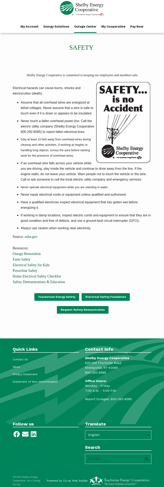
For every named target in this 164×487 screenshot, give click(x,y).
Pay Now (137, 26)
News (16, 366)
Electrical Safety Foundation (105, 296)
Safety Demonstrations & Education (39, 282)
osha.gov (31, 237)
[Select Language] (118, 435)
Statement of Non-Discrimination (35, 381)
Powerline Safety (25, 271)
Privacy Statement (25, 374)
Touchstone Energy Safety (56, 296)
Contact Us (20, 359)
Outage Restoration (27, 254)
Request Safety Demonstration (83, 309)
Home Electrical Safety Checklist (37, 276)
